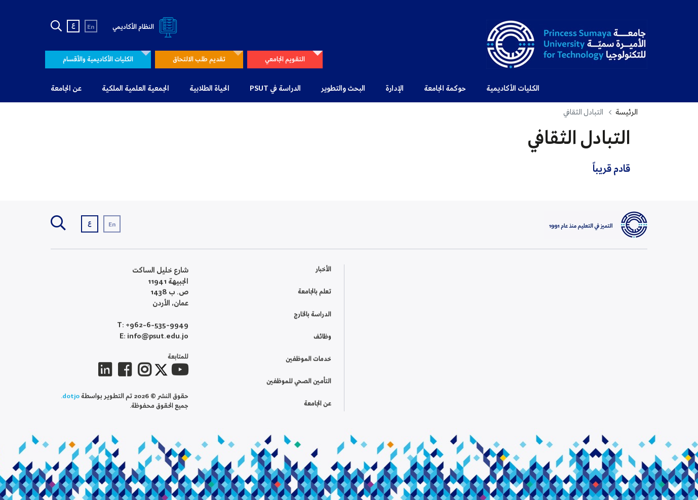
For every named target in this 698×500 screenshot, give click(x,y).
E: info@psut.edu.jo (154, 338)
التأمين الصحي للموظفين (298, 382)
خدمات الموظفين (308, 360)
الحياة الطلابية (209, 88)
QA (438, 348)
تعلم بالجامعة (314, 292)
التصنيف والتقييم (420, 336)
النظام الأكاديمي (146, 27)
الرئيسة (626, 112)
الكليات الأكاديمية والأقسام (98, 59)
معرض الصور (629, 306)
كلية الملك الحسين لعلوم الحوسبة (503, 309)
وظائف (322, 337)
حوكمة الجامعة (445, 88)
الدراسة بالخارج (312, 315)
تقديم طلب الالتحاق (199, 59)
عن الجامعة (66, 88)
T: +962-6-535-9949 (152, 327)
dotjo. (70, 398)
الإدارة (394, 88)
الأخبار (323, 270)
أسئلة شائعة (630, 317)
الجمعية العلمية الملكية (135, 88)
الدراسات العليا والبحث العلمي (507, 297)
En (91, 27)
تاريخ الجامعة (630, 293)
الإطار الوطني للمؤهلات (413, 313)
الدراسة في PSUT (275, 88)
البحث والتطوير (343, 88)
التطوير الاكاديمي (420, 324)
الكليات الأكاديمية (512, 88)
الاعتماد (433, 301)
